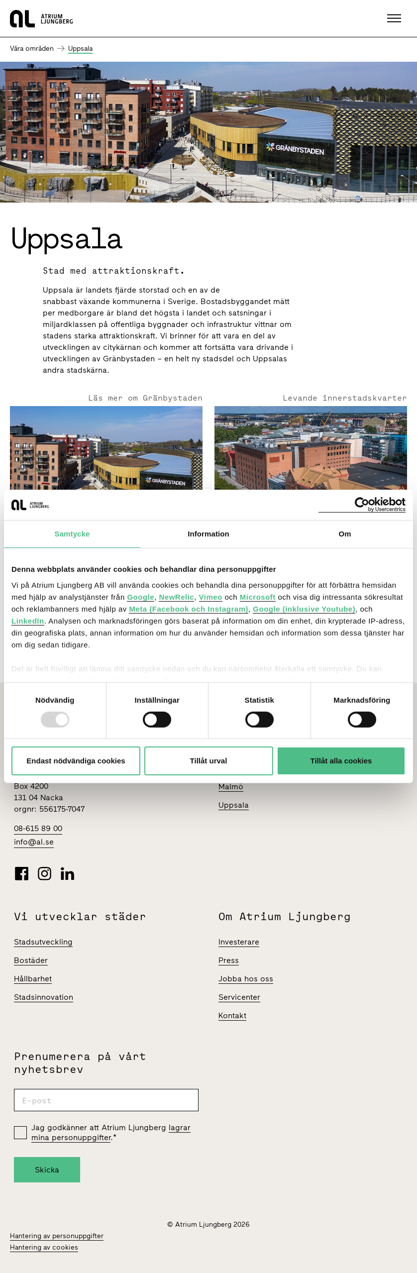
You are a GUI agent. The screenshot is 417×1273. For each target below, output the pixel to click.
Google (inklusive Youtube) (304, 608)
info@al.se (34, 842)
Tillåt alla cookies (341, 760)
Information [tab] (208, 534)
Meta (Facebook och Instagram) (188, 608)
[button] (395, 18)
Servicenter (239, 997)
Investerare (238, 942)
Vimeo (210, 596)
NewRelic (176, 596)
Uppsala (80, 48)
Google (140, 596)
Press (228, 960)
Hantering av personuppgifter (57, 1236)
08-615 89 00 (38, 828)
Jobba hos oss (245, 978)
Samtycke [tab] (72, 534)
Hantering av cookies (44, 1247)
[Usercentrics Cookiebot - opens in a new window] (362, 505)
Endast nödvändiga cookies (75, 760)
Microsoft (258, 596)
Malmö (230, 786)
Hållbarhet (33, 978)
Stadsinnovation (43, 997)
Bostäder (31, 960)
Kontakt (232, 1015)
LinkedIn (27, 620)
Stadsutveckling (43, 942)
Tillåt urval (208, 760)
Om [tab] (344, 534)
